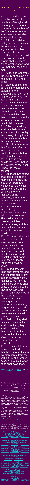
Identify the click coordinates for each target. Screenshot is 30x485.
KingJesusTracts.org (15, 479)
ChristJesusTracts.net (15, 476)
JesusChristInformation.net (10, 447)
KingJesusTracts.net (25, 479)
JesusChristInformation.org (10, 434)
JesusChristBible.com (14, 467)
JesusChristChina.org (19, 435)
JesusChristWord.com (5, 467)
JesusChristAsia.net (14, 445)
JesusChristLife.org (6, 442)
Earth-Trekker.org (16, 439)
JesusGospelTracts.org (19, 477)
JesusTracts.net (23, 455)
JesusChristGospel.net (23, 453)
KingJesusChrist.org (15, 480)
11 (2, 236)
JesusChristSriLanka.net (16, 451)
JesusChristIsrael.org (4, 431)
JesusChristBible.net (14, 453)
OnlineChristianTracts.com (20, 469)
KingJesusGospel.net (15, 454)
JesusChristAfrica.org (8, 435)
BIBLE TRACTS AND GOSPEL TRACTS (12, 369)
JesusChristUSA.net (8, 446)
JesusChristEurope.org (25, 431)
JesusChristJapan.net (16, 449)
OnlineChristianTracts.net (19, 473)
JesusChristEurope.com (9, 459)
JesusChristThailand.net (14, 452)
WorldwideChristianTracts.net (15, 474)
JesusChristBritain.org (16, 432)
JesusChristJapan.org (20, 436)
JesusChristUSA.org (8, 433)
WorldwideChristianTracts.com (15, 470)
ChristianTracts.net (15, 456)
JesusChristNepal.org (4, 437)
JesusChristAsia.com (19, 458)
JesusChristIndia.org (14, 437)
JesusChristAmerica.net (18, 446)
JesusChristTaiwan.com (5, 465)
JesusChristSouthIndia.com (17, 463)
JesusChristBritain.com (21, 459)
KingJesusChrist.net (25, 480)
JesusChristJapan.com (25, 465)
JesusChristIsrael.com (9, 458)
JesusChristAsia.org (14, 431)
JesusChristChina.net (15, 448)
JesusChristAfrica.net (4, 448)
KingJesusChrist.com (5, 480)
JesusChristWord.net (5, 453)
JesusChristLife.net (21, 447)
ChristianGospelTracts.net (8, 473)
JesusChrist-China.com (18, 464)
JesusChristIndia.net (15, 450)
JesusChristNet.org (21, 434)
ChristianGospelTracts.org (8, 471)
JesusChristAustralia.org (25, 438)
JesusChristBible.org (14, 440)
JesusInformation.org (15, 442)
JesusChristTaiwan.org (5, 438)
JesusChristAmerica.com (18, 460)
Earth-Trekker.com (18, 462)
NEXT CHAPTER (19, 370)
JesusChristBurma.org (25, 437)
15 (2, 346)
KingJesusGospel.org (15, 441)
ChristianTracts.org (15, 443)
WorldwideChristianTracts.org (15, 472)
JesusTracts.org (23, 442)
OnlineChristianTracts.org (19, 471)
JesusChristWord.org (5, 440)
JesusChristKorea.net (25, 448)
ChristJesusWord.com (24, 467)
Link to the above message (11, 419)
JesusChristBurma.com (5, 461)
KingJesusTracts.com (5, 479)
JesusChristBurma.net (25, 450)
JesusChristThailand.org (14, 438)
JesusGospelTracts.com (8, 477)
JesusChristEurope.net (25, 445)
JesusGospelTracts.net (15, 478)
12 (2, 268)
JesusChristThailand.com (15, 465)
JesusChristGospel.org (23, 440)
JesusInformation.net (15, 455)
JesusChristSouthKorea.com (17, 461)
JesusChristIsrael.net (4, 445)
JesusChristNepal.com (5, 463)
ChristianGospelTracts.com (8, 469)
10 (2, 206)
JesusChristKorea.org (10, 436)
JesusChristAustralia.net (25, 452)
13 (2, 292)
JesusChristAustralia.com (15, 466)
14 (2, 319)
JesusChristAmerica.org (18, 433)
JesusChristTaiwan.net (5, 452)
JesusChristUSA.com (8, 460)
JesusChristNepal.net (4, 450)
